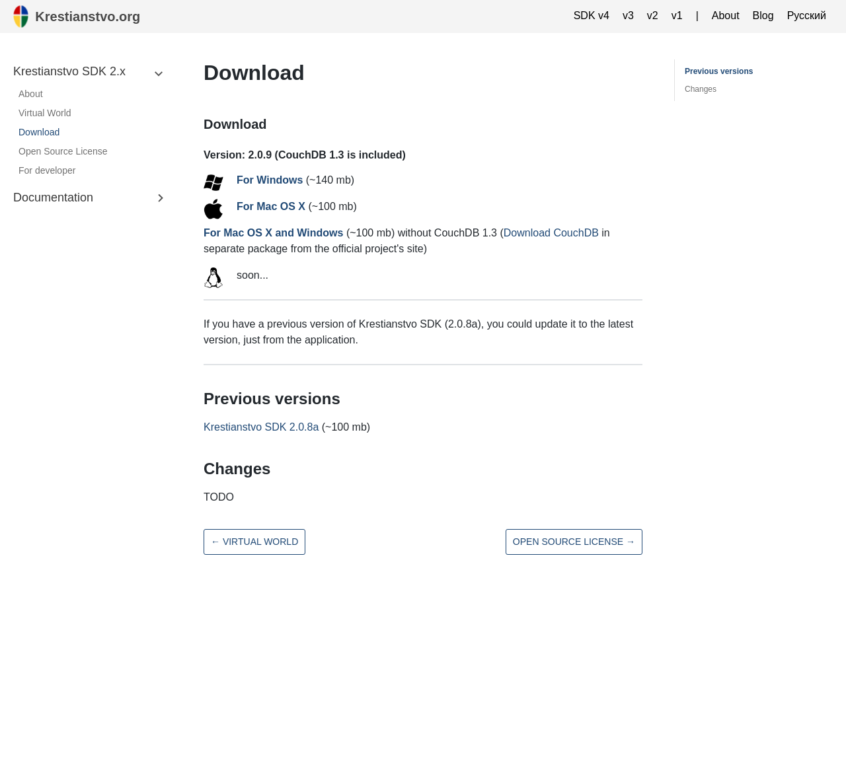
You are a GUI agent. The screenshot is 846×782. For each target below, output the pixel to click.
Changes (700, 89)
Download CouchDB (551, 232)
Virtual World (45, 113)
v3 (628, 15)
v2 (652, 15)
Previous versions (719, 71)
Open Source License (63, 151)
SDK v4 (591, 15)
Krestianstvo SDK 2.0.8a (261, 427)
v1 (677, 15)
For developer (47, 170)
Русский (806, 15)
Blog (763, 15)
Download (39, 132)
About (726, 15)
